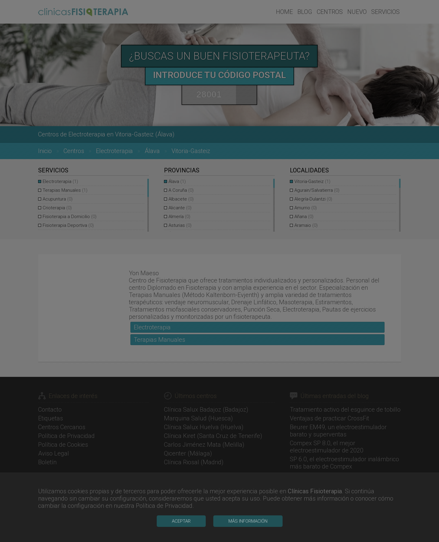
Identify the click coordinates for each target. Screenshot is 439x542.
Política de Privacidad (164, 532)
